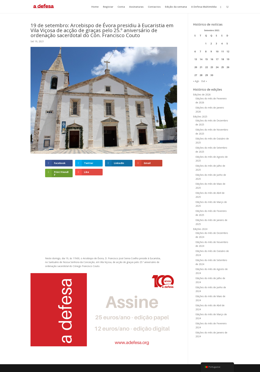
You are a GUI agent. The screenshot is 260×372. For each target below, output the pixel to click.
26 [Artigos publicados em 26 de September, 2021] (228, 67)
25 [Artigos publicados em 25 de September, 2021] (222, 67)
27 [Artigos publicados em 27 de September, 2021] (195, 75)
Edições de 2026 (202, 94)
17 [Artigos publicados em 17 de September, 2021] (217, 59)
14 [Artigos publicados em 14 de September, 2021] (201, 59)
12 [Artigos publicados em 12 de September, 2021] (228, 51)
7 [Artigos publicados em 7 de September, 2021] (200, 51)
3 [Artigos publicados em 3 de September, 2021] (216, 43)
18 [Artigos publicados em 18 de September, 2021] (222, 59)
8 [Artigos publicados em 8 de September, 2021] (205, 51)
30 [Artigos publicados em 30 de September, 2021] (211, 75)
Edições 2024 (200, 229)
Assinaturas (136, 6)
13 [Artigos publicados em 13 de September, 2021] (195, 59)
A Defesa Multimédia (204, 6)
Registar (108, 6)
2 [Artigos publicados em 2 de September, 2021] (211, 43)
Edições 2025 (200, 116)
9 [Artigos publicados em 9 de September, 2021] (211, 51)
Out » (204, 81)
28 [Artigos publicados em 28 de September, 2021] (201, 75)
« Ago (196, 81)
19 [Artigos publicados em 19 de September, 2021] (228, 59)
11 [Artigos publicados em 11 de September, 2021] (222, 51)
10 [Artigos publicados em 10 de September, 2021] (217, 51)
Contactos (154, 6)
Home (95, 6)
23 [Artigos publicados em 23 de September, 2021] (211, 67)
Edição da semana (176, 6)
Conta (121, 6)
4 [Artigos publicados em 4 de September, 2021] (222, 43)
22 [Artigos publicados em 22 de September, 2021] (206, 67)
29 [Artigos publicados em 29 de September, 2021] (206, 75)
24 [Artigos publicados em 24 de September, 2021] (217, 67)
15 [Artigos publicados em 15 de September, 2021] (206, 59)
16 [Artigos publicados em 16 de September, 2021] (211, 59)
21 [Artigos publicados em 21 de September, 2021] (201, 67)
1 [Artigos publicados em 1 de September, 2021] (205, 43)
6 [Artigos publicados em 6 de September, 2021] (195, 51)
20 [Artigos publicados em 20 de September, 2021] (195, 67)
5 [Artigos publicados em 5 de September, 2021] (227, 43)
